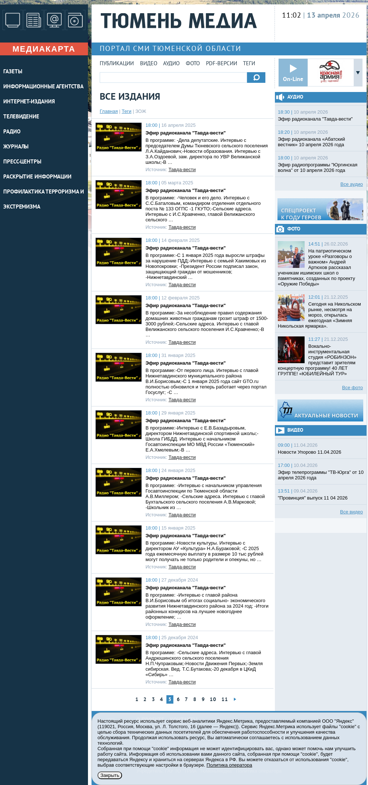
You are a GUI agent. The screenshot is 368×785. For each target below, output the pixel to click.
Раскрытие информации (37, 177)
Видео (148, 63)
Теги (249, 63)
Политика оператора (229, 765)
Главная (109, 111)
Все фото (352, 387)
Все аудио (352, 184)
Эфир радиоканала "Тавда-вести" (186, 133)
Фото (193, 63)
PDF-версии (221, 63)
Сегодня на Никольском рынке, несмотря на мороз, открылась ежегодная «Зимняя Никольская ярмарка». (319, 315)
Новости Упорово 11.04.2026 (309, 452)
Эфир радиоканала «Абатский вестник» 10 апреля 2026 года (311, 141)
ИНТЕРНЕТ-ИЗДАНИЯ (29, 102)
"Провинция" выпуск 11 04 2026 (312, 498)
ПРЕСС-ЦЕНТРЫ (22, 162)
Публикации (117, 63)
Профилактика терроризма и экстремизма (43, 200)
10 (213, 700)
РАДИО (12, 132)
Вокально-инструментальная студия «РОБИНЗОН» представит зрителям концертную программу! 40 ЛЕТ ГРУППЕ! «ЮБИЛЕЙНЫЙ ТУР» (317, 359)
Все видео (351, 512)
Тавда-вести (182, 169)
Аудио (171, 63)
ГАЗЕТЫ (12, 72)
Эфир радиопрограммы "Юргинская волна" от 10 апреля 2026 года (317, 167)
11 (224, 700)
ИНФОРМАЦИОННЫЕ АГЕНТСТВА (43, 87)
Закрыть (109, 775)
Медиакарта (44, 49)
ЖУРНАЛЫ (16, 147)
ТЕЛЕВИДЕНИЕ (21, 117)
